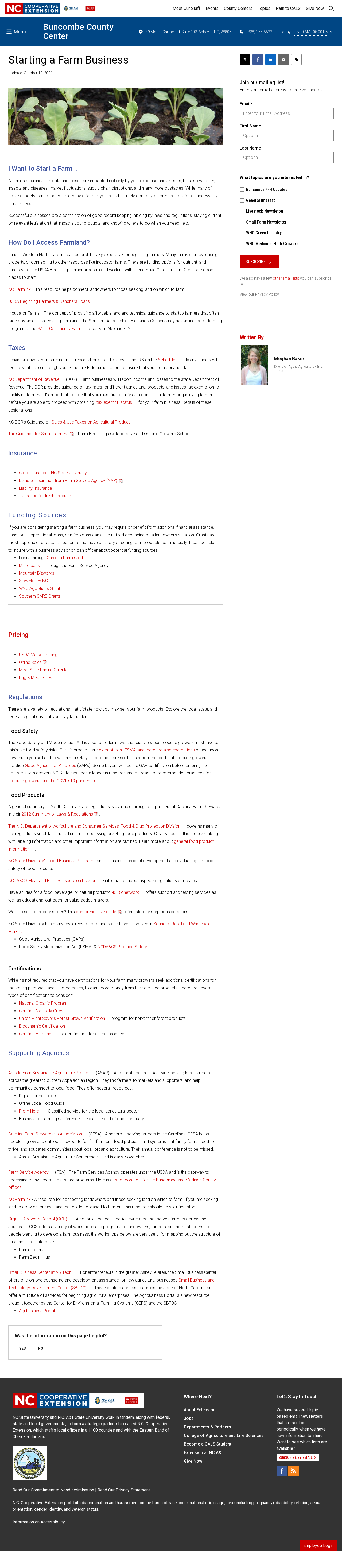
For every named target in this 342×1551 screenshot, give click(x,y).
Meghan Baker (289, 358)
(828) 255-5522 (255, 31)
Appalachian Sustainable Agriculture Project (49, 1072)
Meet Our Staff (186, 8)
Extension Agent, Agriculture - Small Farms (299, 369)
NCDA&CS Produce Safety (122, 946)
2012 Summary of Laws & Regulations (57, 814)
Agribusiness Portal (37, 1310)
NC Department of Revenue (34, 379)
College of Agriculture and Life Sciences (224, 1435)
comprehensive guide (96, 911)
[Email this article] (283, 59)
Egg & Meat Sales (35, 677)
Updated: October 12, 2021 (30, 73)
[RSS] (293, 1471)
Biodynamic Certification (42, 1026)
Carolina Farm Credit (66, 557)
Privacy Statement (133, 1490)
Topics (264, 8)
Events (212, 8)
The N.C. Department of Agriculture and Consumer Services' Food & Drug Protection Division (94, 826)
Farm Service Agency (28, 1172)
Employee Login (318, 1545)
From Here (29, 1111)
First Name (250, 125)
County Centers (238, 8)
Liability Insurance (35, 488)
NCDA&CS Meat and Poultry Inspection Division (52, 880)
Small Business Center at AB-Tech (39, 1272)
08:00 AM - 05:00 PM (313, 32)
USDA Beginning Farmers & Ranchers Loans (49, 301)
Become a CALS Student (207, 1444)
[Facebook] (282, 1471)
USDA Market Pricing (38, 654)
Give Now (315, 8)
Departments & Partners (207, 1426)
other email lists (286, 278)
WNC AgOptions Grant (39, 588)
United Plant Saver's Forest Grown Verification (62, 1018)
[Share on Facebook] (257, 59)
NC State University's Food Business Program (50, 860)
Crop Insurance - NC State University (53, 472)
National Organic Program (43, 1003)
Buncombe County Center (78, 31)
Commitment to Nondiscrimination (62, 1490)
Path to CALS (288, 8)
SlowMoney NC (33, 580)
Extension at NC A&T (204, 1452)
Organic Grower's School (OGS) (37, 1218)
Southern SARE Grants (40, 596)
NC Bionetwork (125, 892)
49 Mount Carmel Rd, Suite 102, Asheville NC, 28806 (184, 31)
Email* (246, 103)
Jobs (189, 1418)
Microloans (29, 565)
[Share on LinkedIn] (270, 59)
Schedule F (168, 359)
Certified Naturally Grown (42, 1010)
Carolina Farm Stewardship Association (45, 1134)
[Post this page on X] (245, 59)
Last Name (250, 148)
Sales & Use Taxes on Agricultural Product (91, 422)
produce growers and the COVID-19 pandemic (51, 780)
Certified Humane (35, 1033)
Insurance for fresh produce (45, 495)
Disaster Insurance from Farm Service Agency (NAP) (68, 480)
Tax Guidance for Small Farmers (38, 433)
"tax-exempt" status (113, 402)
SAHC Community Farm (59, 328)
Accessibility (53, 1522)
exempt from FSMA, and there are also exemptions (147, 750)
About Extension (200, 1409)
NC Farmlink (19, 289)
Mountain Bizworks (36, 573)
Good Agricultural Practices (50, 765)
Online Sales (30, 662)
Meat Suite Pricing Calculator (46, 669)
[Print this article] (296, 59)
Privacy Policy (267, 294)
